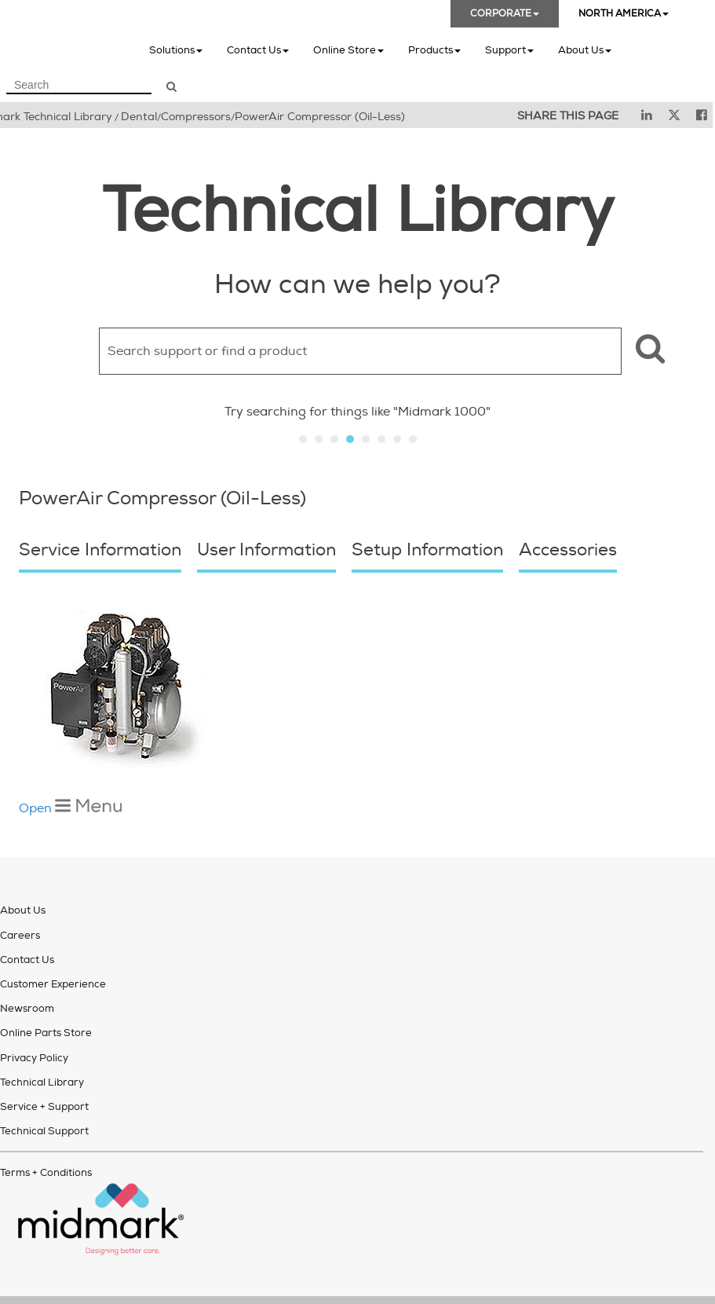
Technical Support (44, 1089)
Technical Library (42, 1041)
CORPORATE (504, 14)
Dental (139, 116)
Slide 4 (350, 439)
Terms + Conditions (46, 1131)
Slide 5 (366, 439)
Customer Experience (53, 942)
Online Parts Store (46, 991)
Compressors (196, 116)
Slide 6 (381, 439)
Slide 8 (413, 439)
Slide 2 (319, 439)
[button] (648, 351)
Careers (20, 894)
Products (434, 50)
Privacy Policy (34, 1016)
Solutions (175, 50)
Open (70, 767)
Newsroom (27, 967)
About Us (584, 50)
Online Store (348, 50)
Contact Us (258, 50)
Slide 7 (397, 439)
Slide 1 (303, 439)
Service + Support (44, 1065)
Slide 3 (334, 439)
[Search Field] (78, 85)
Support (509, 50)
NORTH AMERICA (623, 14)
